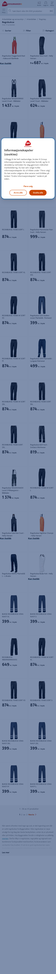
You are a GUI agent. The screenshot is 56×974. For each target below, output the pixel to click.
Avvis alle (18, 193)
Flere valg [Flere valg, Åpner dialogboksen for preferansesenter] (28, 186)
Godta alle (38, 193)
